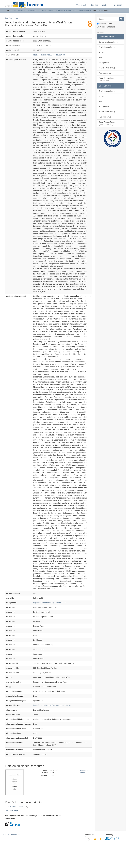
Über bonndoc (81, 5)
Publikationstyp (105, 73)
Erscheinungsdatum (107, 47)
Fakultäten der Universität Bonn (40, 10)
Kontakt (6, 835)
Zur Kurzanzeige (11, 18)
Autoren (102, 52)
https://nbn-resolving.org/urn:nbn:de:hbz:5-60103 (52, 705)
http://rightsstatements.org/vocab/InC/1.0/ (49, 603)
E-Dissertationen (84, 10)
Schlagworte (104, 63)
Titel (100, 57)
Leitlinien (94, 5)
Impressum (15, 835)
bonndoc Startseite (17, 10)
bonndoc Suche (104, 24)
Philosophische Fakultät (65, 10)
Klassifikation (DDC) (107, 68)
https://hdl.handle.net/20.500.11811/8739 (49, 55)
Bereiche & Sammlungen (109, 42)
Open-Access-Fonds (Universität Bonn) (107, 79)
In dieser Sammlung (106, 27)
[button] (106, 5)
